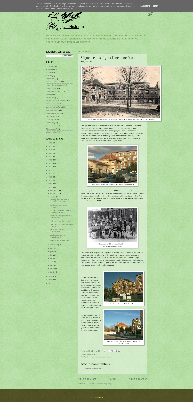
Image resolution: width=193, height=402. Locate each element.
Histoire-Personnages (53, 91)
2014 (50, 184)
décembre (54, 190)
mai (51, 258)
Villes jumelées (51, 132)
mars (52, 265)
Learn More (144, 6)
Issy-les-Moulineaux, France (102, 357)
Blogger (100, 397)
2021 (50, 160)
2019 (50, 167)
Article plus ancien (138, 379)
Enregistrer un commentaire (93, 369)
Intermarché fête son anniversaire (57, 231)
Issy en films (50, 98)
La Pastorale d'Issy (52, 113)
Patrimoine (50, 123)
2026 (50, 143)
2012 (50, 276)
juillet (52, 251)
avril (52, 262)
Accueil (112, 379)
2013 (50, 187)
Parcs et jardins (51, 120)
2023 (50, 153)
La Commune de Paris (54, 107)
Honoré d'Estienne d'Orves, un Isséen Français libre (61, 211)
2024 (50, 150)
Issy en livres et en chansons (56, 101)
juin (51, 255)
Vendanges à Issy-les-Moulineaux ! (58, 236)
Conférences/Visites (53, 82)
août (52, 248)
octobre (53, 197)
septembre (54, 245)
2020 (50, 163)
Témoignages (51, 129)
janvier (53, 272)
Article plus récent (87, 379)
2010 (50, 283)
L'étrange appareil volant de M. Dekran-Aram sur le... (61, 201)
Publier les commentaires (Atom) (99, 384)
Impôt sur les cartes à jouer (59, 240)
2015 (50, 180)
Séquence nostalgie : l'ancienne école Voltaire (61, 216)
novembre (54, 193)
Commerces (50, 79)
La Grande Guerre (52, 110)
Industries (49, 94)
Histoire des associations (55, 85)
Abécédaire (50, 66)
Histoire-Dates (51, 88)
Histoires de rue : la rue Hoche (60, 221)
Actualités (49, 69)
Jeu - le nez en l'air (52, 104)
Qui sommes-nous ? (53, 126)
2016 (50, 177)
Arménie (49, 72)
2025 (50, 146)
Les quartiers (91, 354)
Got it (155, 6)
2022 (50, 156)
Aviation (49, 76)
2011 (50, 280)
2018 (50, 170)
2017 (50, 174)
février (52, 269)
